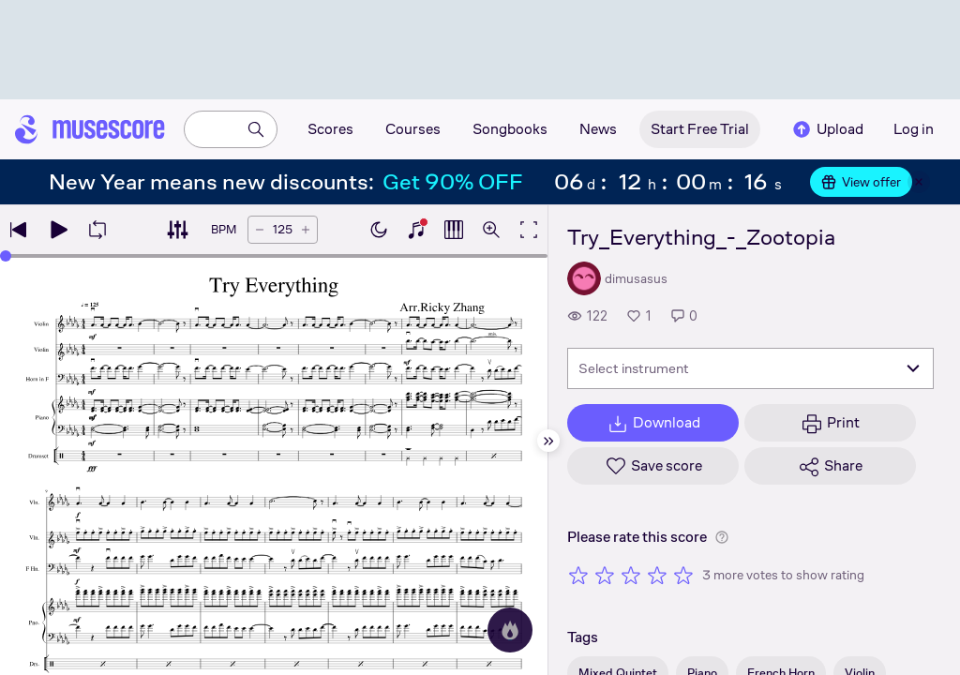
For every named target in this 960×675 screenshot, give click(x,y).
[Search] (256, 129)
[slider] (5, 256)
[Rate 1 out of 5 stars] (578, 574)
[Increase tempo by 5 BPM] (305, 230)
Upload (826, 129)
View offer (861, 181)
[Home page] (90, 129)
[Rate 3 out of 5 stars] (631, 574)
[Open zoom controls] (491, 229)
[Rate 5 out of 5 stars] (683, 574)
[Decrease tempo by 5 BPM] (259, 230)
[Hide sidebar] (548, 440)
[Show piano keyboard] (416, 229)
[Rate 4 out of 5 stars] (657, 574)
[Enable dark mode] (379, 229)
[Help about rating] (722, 537)
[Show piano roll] (453, 229)
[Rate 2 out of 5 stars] (604, 574)
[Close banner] (919, 182)
